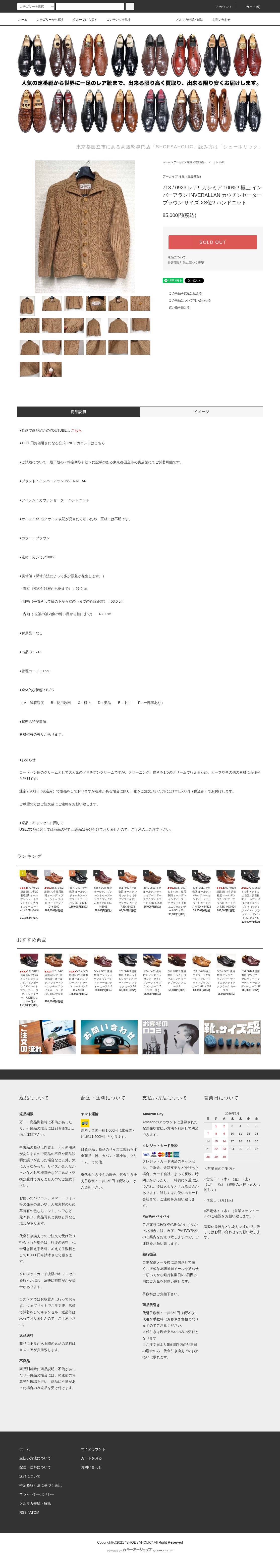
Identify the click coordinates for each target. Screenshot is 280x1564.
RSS (23, 1512)
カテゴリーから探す (47, 19)
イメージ (201, 412)
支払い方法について (35, 1458)
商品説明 (78, 412)
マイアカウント (93, 1449)
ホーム (22, 19)
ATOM (34, 1512)
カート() (250, 7)
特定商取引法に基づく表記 (186, 262)
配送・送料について (35, 1467)
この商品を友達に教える (182, 293)
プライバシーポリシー (36, 1494)
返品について (177, 257)
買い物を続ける (176, 307)
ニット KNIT (218, 162)
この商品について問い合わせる (187, 300)
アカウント (221, 7)
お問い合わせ (218, 19)
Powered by (140, 1550)
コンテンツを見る (116, 19)
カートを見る (91, 1458)
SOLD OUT (212, 242)
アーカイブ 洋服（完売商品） (190, 162)
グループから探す (82, 19)
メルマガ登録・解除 (186, 19)
